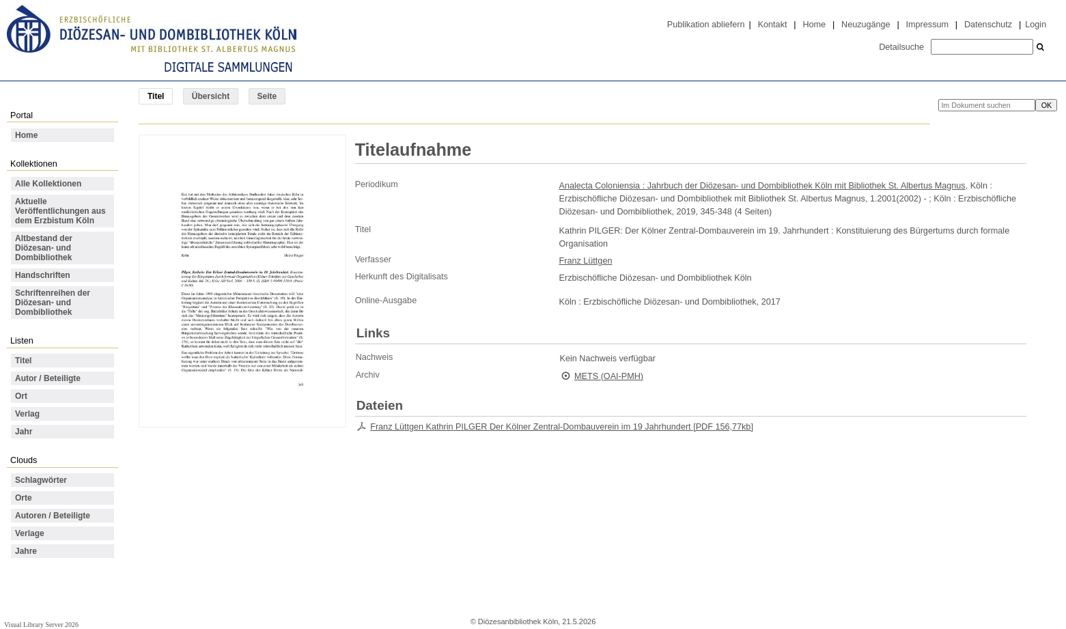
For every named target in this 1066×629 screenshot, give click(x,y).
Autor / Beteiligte (48, 378)
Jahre (26, 551)
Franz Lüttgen (586, 261)
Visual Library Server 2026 (41, 624)
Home (814, 24)
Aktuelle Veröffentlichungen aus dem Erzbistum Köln (60, 211)
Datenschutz (988, 24)
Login (1035, 24)
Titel (23, 360)
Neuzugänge (865, 24)
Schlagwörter (41, 480)
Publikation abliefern (706, 24)
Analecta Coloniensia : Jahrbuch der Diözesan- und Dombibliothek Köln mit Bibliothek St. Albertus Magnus (762, 186)
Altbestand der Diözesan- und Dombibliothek (43, 248)
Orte (23, 498)
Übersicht (210, 96)
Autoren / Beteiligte (52, 515)
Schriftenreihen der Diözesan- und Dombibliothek (52, 302)
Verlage (29, 533)
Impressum (927, 24)
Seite (267, 96)
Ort (21, 396)
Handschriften (42, 275)
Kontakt (772, 24)
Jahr (23, 431)
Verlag (27, 414)
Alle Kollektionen (48, 183)
